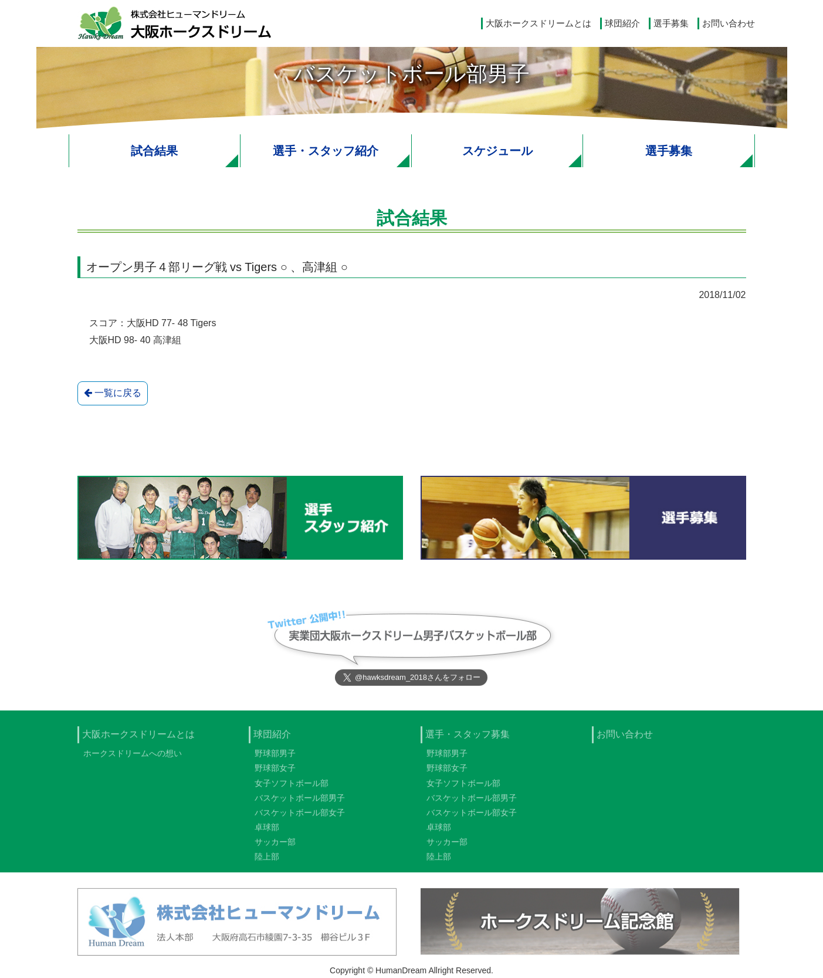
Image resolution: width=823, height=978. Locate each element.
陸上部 (267, 861)
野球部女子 (275, 772)
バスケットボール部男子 (300, 802)
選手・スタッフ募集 (467, 738)
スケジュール (497, 150)
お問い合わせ (728, 23)
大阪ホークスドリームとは (538, 23)
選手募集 (671, 23)
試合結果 (154, 150)
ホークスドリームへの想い (132, 757)
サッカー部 (275, 846)
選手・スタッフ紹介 (325, 150)
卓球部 (267, 831)
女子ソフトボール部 (291, 787)
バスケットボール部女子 (300, 816)
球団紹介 (622, 23)
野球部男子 (275, 757)
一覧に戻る (112, 393)
